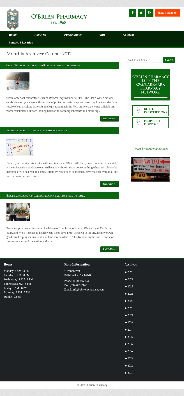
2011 (128, 372)
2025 (129, 272)
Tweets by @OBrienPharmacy (150, 148)
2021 (129, 301)
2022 (129, 293)
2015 (129, 344)
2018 (129, 322)
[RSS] (149, 13)
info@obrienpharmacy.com (88, 289)
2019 (129, 315)
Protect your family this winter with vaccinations (36, 130)
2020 (129, 308)
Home (13, 34)
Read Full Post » (110, 119)
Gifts (102, 34)
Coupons (128, 34)
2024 (129, 279)
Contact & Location (21, 42)
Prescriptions (73, 34)
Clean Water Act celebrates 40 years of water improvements (43, 65)
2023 (129, 286)
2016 (129, 336)
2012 (129, 365)
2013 (129, 358)
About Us (40, 34)
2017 (129, 329)
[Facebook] (132, 13)
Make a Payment (168, 12)
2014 (129, 351)
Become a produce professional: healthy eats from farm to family (45, 196)
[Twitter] (141, 13)
